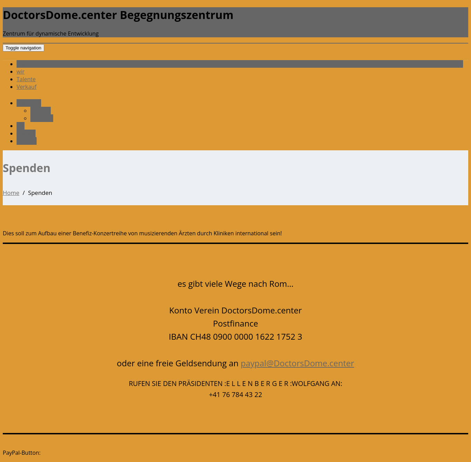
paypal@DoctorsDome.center (297, 363)
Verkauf (27, 87)
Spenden (41, 118)
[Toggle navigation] (23, 47)
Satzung (40, 110)
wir (21, 71)
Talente (26, 79)
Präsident (29, 64)
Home (11, 193)
